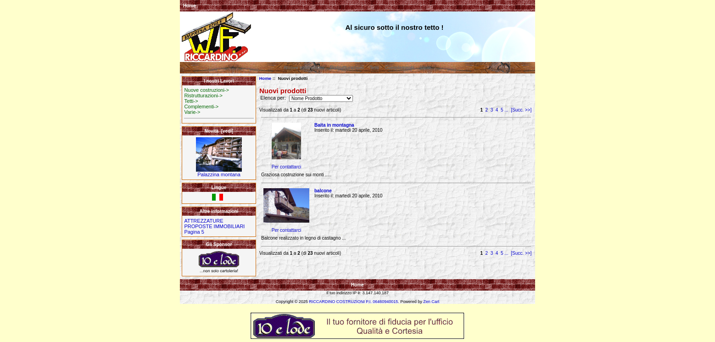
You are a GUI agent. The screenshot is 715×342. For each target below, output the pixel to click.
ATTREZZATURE (203, 221)
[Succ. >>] (521, 109)
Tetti (374, 67)
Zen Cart (431, 301)
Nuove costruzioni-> (206, 90)
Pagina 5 (194, 232)
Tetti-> (191, 101)
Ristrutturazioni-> (203, 95)
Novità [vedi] (219, 131)
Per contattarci (286, 166)
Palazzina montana (219, 172)
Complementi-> (201, 106)
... (506, 109)
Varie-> (192, 112)
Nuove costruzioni (304, 67)
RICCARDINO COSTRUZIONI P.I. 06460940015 (353, 301)
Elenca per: (273, 98)
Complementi (399, 67)
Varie (425, 67)
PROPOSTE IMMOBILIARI (214, 226)
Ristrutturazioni (347, 67)
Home (189, 5)
